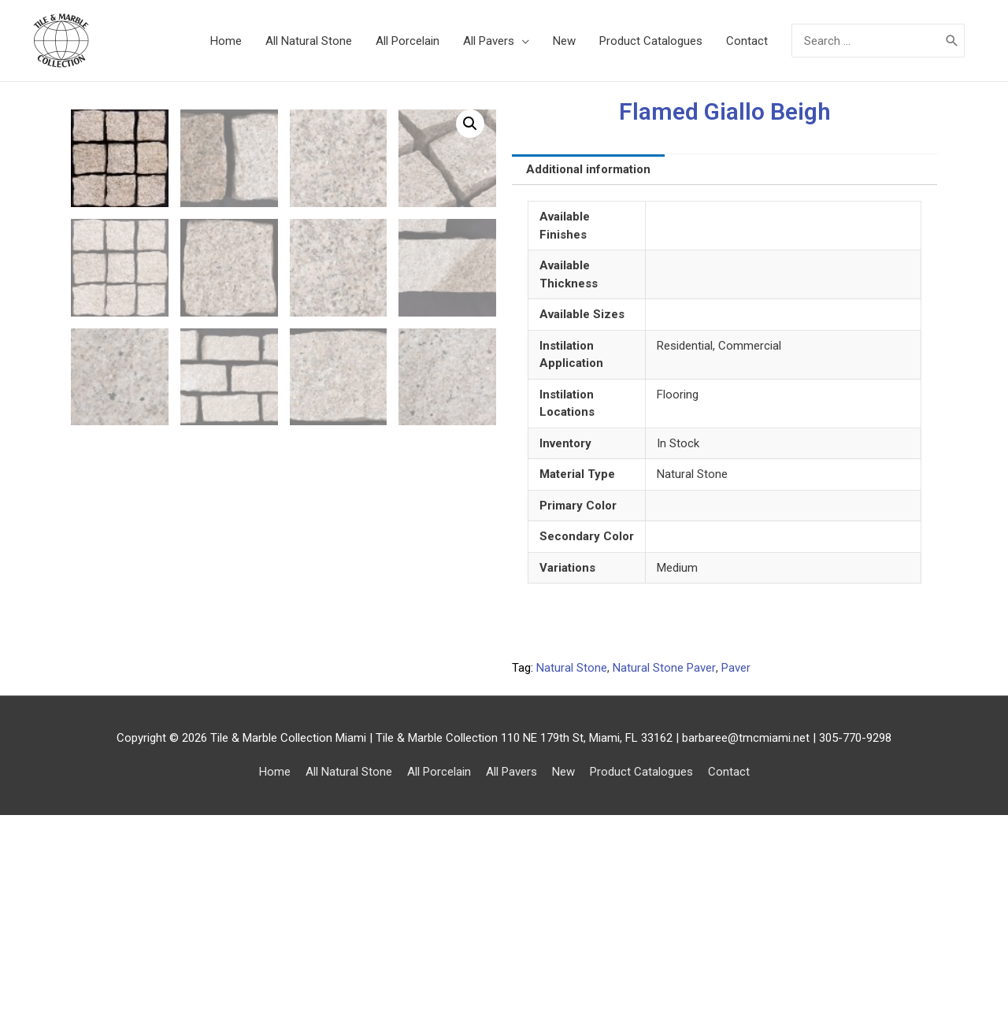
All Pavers (511, 987)
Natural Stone (571, 668)
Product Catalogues (641, 987)
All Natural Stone (349, 987)
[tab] (588, 169)
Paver (735, 668)
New (563, 987)
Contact (729, 987)
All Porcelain (439, 987)
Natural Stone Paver (664, 668)
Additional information (588, 169)
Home (275, 987)
